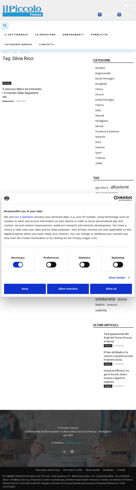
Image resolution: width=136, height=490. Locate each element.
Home (5, 52)
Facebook (109, 14)
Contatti (121, 469)
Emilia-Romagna (104, 99)
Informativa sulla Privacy (48, 469)
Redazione (8, 101)
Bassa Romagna (104, 78)
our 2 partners (24, 216)
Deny (25, 288)
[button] (5, 26)
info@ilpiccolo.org (74, 442)
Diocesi (7, 83)
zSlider (99, 163)
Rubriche (100, 136)
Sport (98, 152)
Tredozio (100, 158)
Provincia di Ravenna (107, 131)
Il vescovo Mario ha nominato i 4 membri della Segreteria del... (22, 92)
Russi (98, 142)
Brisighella (101, 83)
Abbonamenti (93, 469)
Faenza (99, 105)
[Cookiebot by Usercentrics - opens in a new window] (116, 198)
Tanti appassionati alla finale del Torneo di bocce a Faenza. (118, 338)
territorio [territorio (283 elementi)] (112, 304)
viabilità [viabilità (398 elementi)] (100, 310)
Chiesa (99, 89)
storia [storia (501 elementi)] (122, 299)
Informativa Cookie (72, 469)
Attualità (100, 68)
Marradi (99, 115)
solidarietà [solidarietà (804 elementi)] (105, 299)
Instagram (128, 14)
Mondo (99, 126)
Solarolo (100, 147)
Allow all (111, 288)
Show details (117, 277)
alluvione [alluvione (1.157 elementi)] (120, 187)
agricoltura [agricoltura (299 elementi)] (101, 187)
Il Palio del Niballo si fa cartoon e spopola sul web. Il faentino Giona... (118, 356)
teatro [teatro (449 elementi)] (100, 304)
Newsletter (108, 469)
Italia (98, 110)
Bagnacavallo (103, 73)
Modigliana (101, 120)
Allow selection (68, 288)
